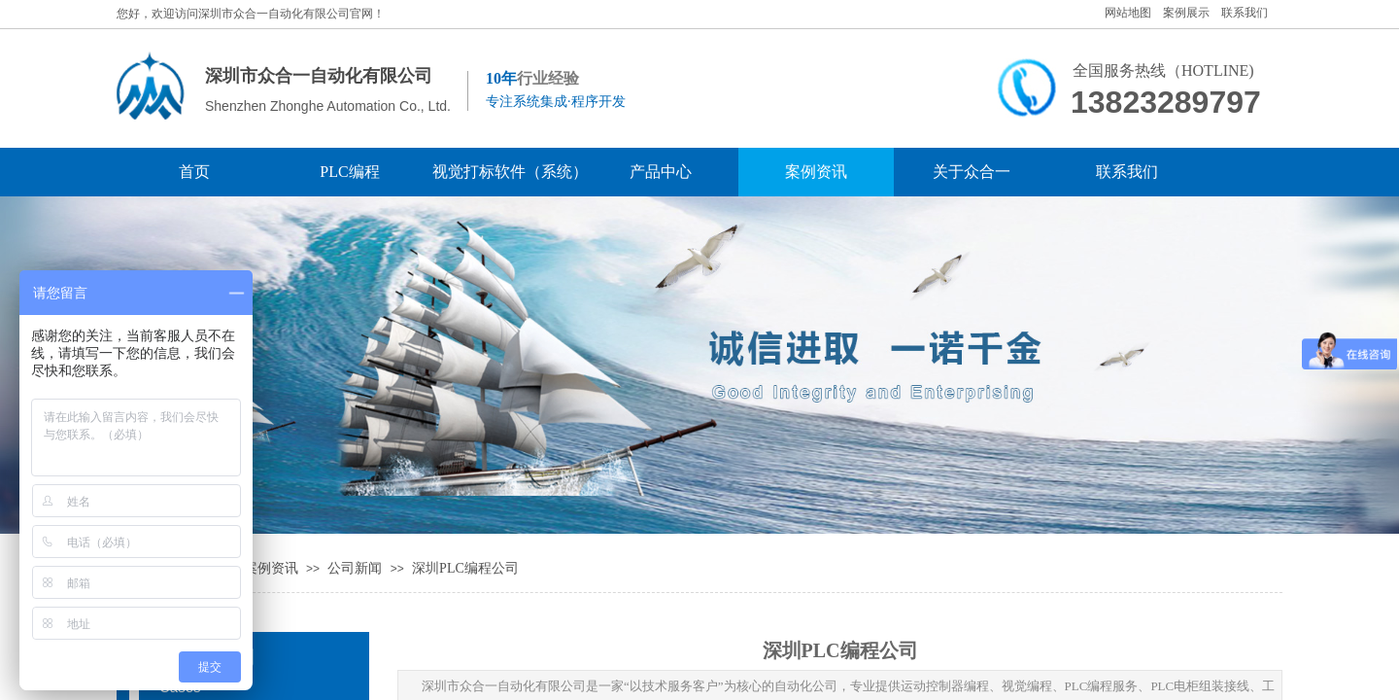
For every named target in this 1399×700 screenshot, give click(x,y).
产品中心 (661, 171)
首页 (194, 171)
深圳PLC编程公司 (465, 568)
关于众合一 (971, 171)
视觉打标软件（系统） (505, 171)
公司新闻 (354, 568)
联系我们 (1127, 171)
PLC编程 (349, 171)
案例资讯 (816, 171)
